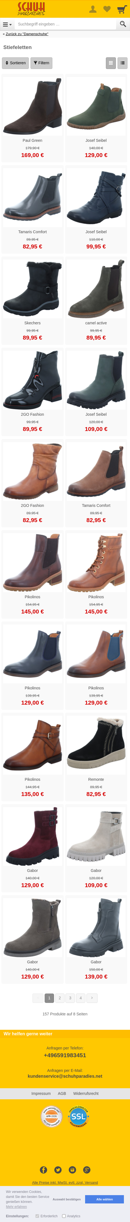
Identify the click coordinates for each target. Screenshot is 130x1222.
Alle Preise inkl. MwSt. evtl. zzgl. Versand (65, 1182)
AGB (62, 1093)
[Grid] (111, 63)
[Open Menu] (7, 24)
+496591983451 (65, 1055)
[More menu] (92, 9)
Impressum (41, 1093)
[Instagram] (72, 1170)
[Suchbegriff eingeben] (65, 24)
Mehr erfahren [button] (16, 1207)
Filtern (41, 63)
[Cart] (122, 9)
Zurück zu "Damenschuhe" (27, 34)
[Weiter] (92, 998)
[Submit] (123, 24)
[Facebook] (43, 1170)
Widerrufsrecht (85, 1093)
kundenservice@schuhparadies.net (65, 1076)
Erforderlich (48, 1216)
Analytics (73, 1216)
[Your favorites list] (106, 9)
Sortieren (15, 63)
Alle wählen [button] (104, 1199)
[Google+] (87, 1170)
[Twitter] (58, 1170)
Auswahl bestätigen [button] (67, 1199)
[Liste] (123, 63)
